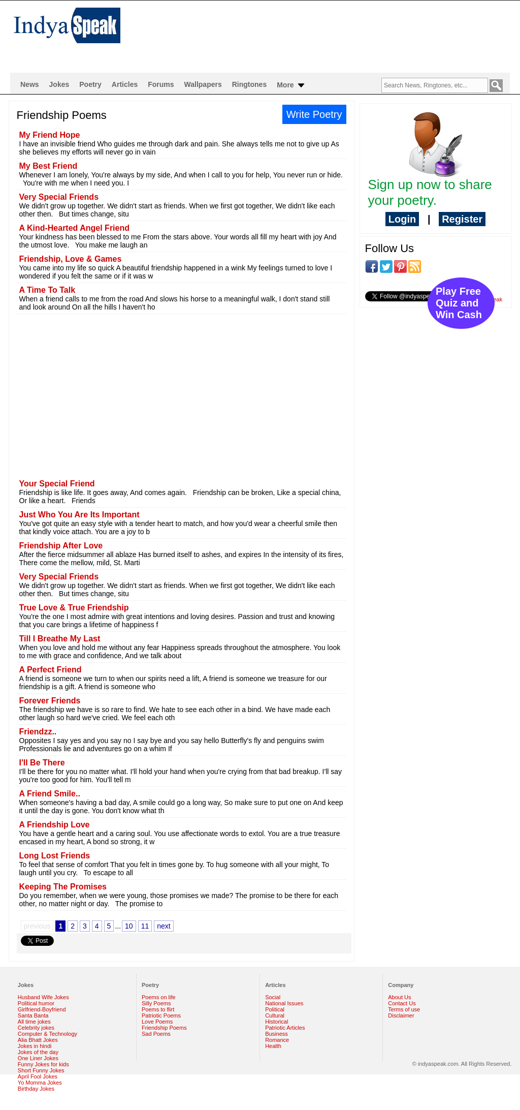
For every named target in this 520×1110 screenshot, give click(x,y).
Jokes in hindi (35, 1046)
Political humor (36, 1003)
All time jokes (34, 1022)
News (29, 84)
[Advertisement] (326, 33)
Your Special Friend (57, 483)
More (291, 85)
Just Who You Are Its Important (79, 514)
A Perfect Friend (50, 669)
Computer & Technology (47, 1034)
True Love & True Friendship (74, 607)
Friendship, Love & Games (70, 259)
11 (145, 926)
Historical (276, 1022)
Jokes (59, 84)
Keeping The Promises (63, 886)
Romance (277, 1040)
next (163, 926)
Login (402, 219)
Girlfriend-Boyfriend (42, 1009)
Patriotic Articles (285, 1028)
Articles (125, 84)
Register (462, 219)
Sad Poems (156, 1034)
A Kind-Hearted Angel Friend (74, 228)
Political (274, 1009)
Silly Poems (156, 1003)
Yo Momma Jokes (40, 1083)
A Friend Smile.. (49, 793)
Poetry (90, 84)
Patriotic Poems (161, 1015)
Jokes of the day (38, 1052)
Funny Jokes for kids (43, 1064)
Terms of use (404, 1009)
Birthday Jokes (36, 1089)
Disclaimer (401, 1015)
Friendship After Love (61, 545)
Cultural (274, 1015)
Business (276, 1034)
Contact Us (401, 1003)
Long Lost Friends (54, 855)
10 (129, 926)
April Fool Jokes (37, 1076)
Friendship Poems (164, 1028)
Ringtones (249, 84)
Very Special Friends (59, 197)
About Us (399, 997)
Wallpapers (203, 84)
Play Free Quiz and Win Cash (459, 303)
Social (272, 997)
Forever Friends (50, 700)
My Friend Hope (49, 135)
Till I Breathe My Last (60, 638)
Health (273, 1046)
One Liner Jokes (38, 1058)
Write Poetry (314, 114)
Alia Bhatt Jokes (38, 1040)
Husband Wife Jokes (43, 997)
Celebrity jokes (36, 1028)
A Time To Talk (47, 290)
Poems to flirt (158, 1009)
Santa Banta (33, 1015)
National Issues (284, 1003)
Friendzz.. (38, 731)
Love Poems (157, 1022)
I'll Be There (42, 762)
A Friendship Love (54, 824)
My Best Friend (48, 166)
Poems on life (159, 997)
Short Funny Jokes (41, 1070)
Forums (161, 84)
